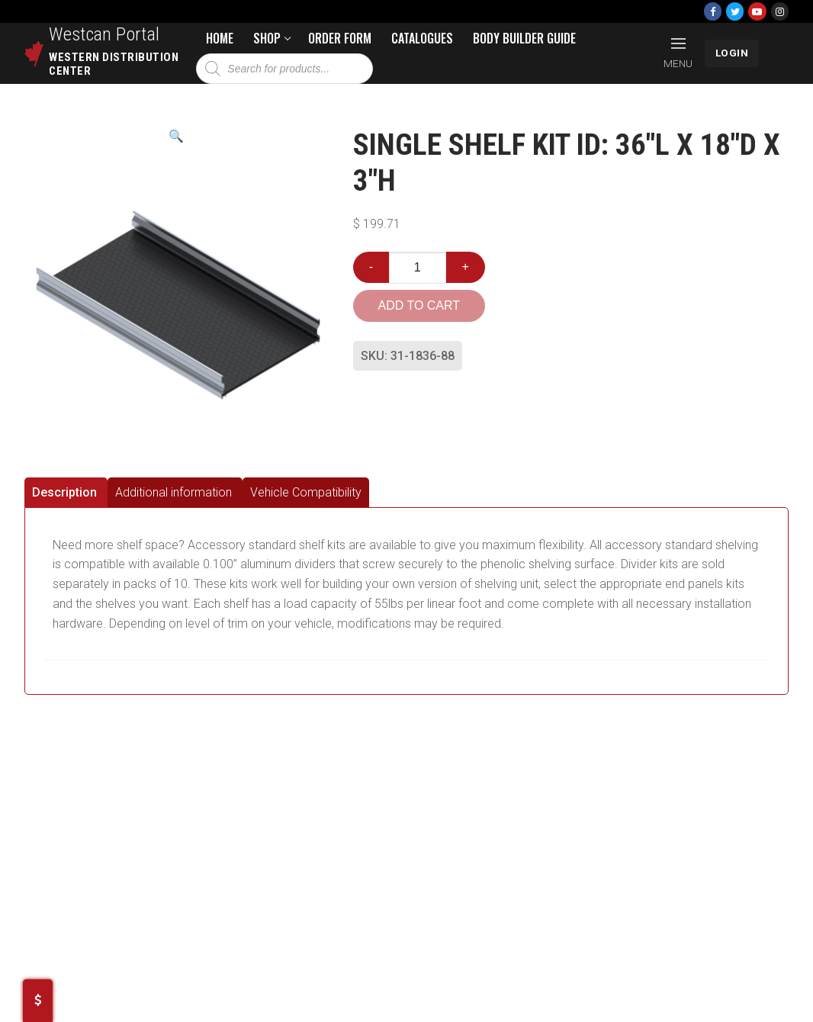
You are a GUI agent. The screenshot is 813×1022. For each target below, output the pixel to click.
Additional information (173, 492)
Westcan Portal (104, 34)
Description (64, 492)
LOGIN (732, 53)
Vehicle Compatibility (306, 492)
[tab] (66, 492)
